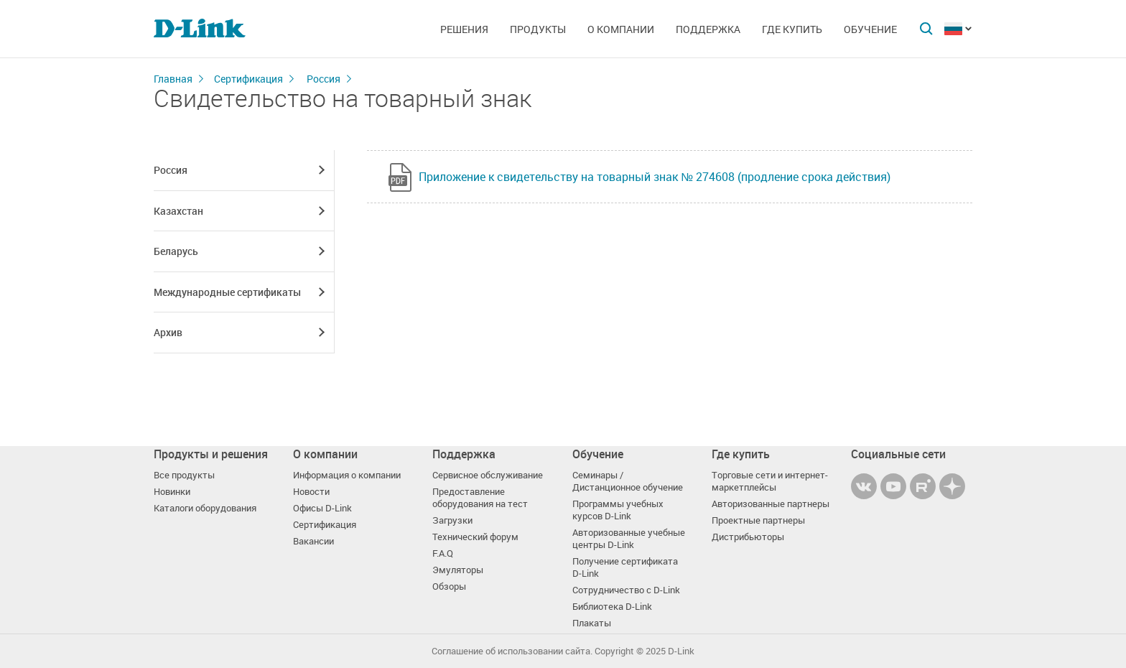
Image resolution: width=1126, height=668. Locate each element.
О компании (620, 29)
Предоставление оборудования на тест (480, 498)
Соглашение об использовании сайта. (512, 651)
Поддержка (708, 29)
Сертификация (248, 78)
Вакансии (313, 541)
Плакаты (591, 623)
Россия (323, 78)
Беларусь (176, 251)
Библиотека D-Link (612, 606)
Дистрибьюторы (748, 537)
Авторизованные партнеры (770, 504)
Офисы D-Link (322, 508)
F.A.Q (442, 553)
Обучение (870, 29)
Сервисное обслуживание (487, 475)
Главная (173, 78)
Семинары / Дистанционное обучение (627, 481)
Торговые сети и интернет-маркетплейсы (770, 481)
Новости (311, 492)
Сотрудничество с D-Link (626, 590)
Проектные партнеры (758, 520)
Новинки (172, 492)
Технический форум (475, 537)
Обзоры (449, 586)
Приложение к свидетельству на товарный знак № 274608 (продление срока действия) (654, 177)
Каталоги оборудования (205, 508)
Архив (168, 332)
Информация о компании (347, 475)
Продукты (538, 29)
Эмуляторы (457, 570)
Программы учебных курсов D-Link (618, 510)
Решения (464, 29)
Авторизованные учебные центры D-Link (628, 538)
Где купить (792, 29)
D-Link (681, 651)
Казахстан (178, 211)
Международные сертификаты (227, 292)
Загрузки (452, 520)
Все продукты (184, 475)
